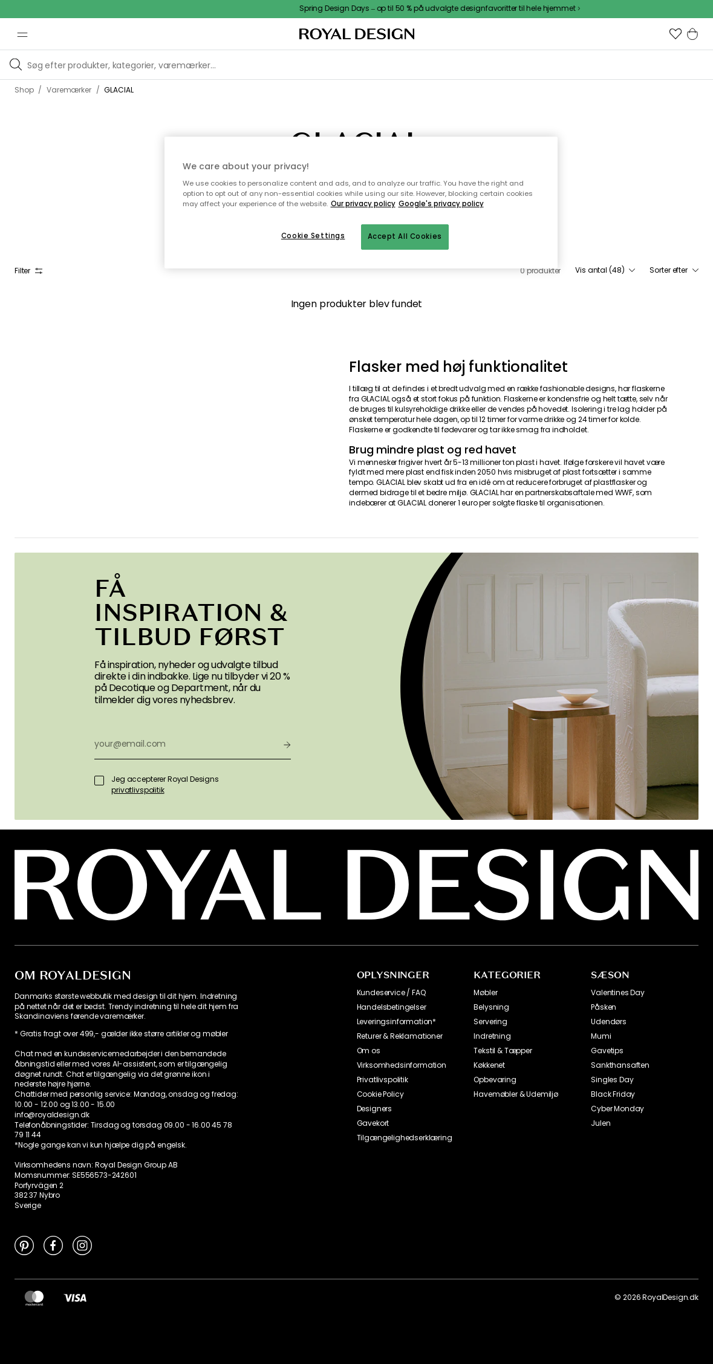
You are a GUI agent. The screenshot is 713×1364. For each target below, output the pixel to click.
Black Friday (613, 1094)
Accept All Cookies (405, 236)
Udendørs (609, 1021)
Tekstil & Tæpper (503, 1050)
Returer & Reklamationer (400, 1036)
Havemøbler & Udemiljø (516, 1094)
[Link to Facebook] (53, 1245)
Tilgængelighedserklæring (404, 1138)
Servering (490, 1021)
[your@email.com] (184, 744)
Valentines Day (618, 992)
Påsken (603, 1007)
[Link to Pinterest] (24, 1245)
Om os (368, 1050)
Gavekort (373, 1123)
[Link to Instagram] (82, 1245)
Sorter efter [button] (674, 270)
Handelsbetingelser (391, 1007)
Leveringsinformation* (397, 1021)
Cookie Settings (313, 236)
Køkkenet (489, 1065)
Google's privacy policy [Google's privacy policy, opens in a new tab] (441, 204)
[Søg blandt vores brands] (367, 64)
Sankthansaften (620, 1065)
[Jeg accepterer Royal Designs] (99, 780)
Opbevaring (495, 1079)
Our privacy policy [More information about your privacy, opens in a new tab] (363, 204)
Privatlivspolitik (382, 1079)
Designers (374, 1108)
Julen (600, 1123)
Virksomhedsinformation (401, 1065)
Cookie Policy (380, 1094)
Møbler (485, 992)
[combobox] (605, 270)
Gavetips (607, 1050)
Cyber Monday (617, 1108)
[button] (675, 34)
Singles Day (612, 1079)
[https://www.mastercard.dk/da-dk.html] (34, 1297)
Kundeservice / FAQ (391, 992)
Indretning (492, 1036)
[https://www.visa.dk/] (74, 1297)
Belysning (491, 1007)
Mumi (601, 1036)
